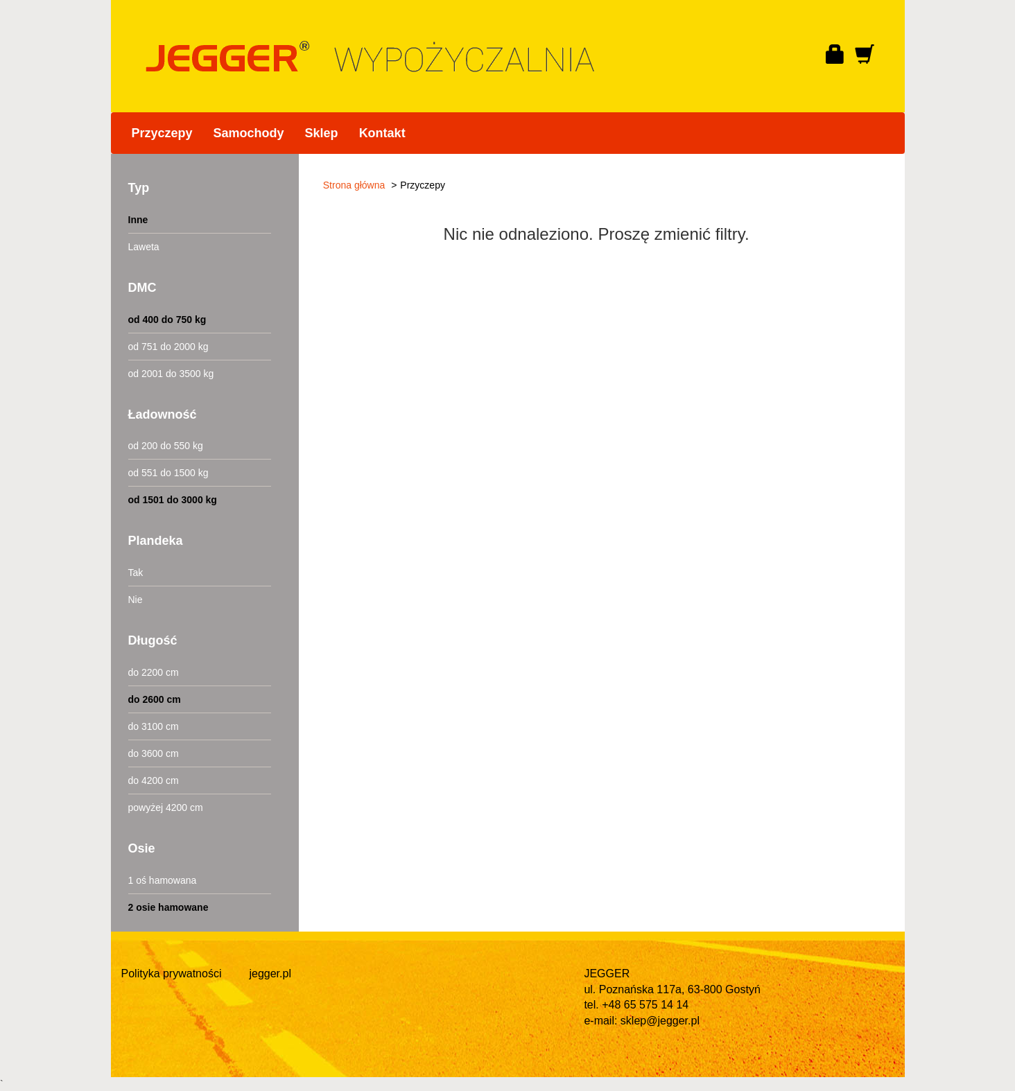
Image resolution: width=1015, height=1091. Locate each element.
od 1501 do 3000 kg (172, 499)
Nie (135, 599)
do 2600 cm (154, 699)
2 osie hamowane (168, 907)
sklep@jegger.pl (660, 1021)
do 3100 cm (153, 726)
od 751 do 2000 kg (168, 346)
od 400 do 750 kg (167, 319)
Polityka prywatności (171, 973)
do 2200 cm (153, 672)
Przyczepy (162, 133)
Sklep (321, 133)
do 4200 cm (153, 780)
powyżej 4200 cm (165, 807)
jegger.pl (270, 973)
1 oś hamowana (162, 880)
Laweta (143, 246)
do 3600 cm (153, 753)
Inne (138, 219)
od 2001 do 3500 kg (171, 373)
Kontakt (382, 133)
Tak (136, 572)
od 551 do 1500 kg (168, 472)
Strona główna (354, 185)
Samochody (249, 133)
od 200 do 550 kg (165, 445)
